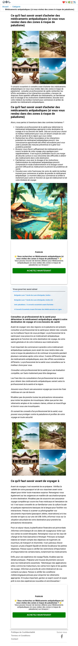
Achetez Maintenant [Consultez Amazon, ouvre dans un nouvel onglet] (39, 270)
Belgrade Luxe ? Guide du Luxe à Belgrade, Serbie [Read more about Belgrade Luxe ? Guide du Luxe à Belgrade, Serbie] (33, 295)
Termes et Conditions (20, 636)
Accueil (5, 7)
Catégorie (16, 7)
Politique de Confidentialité (23, 632)
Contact (14, 639)
